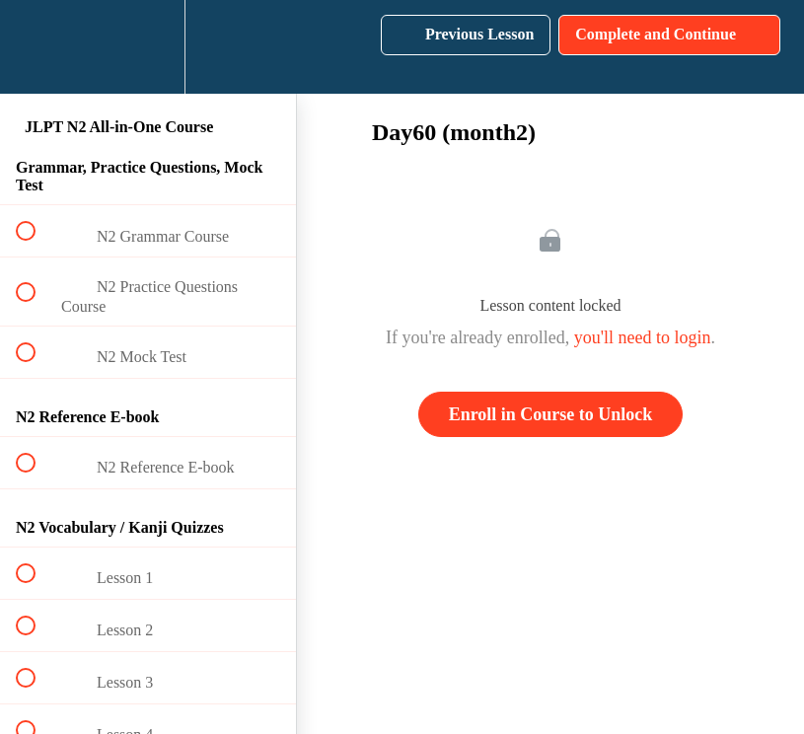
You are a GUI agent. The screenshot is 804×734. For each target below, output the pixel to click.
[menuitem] (147, 47)
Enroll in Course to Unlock (551, 414)
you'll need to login (642, 337)
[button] (36, 47)
